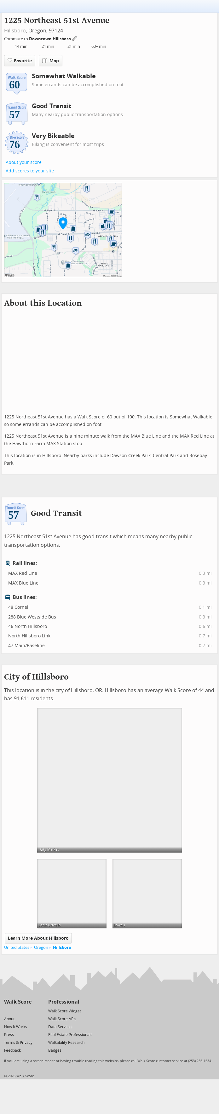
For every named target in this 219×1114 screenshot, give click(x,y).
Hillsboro (15, 31)
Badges (54, 1050)
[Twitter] (7, 1010)
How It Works (15, 1027)
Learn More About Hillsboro (38, 938)
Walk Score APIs (62, 1019)
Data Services (60, 1027)
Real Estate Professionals (70, 1035)
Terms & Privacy (18, 1042)
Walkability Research (66, 1042)
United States (16, 947)
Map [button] (50, 61)
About (9, 1019)
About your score (24, 162)
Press (9, 1035)
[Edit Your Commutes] (75, 38)
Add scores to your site (30, 171)
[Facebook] (17, 1010)
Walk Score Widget (64, 1011)
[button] (63, 223)
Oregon (41, 947)
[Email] (27, 1010)
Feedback (12, 1050)
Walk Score (18, 1002)
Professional (63, 1002)
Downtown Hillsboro (50, 38)
